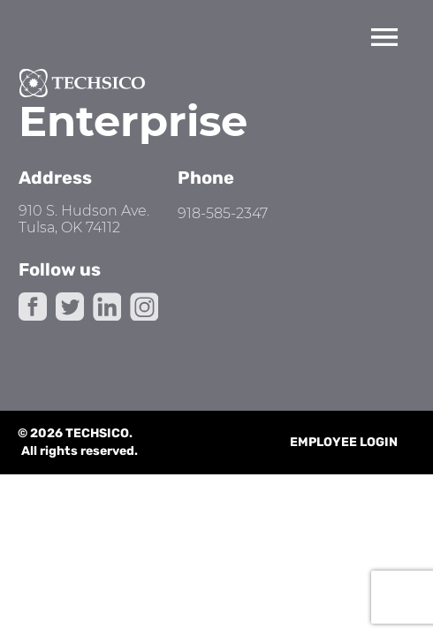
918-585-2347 (223, 213)
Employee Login (344, 442)
